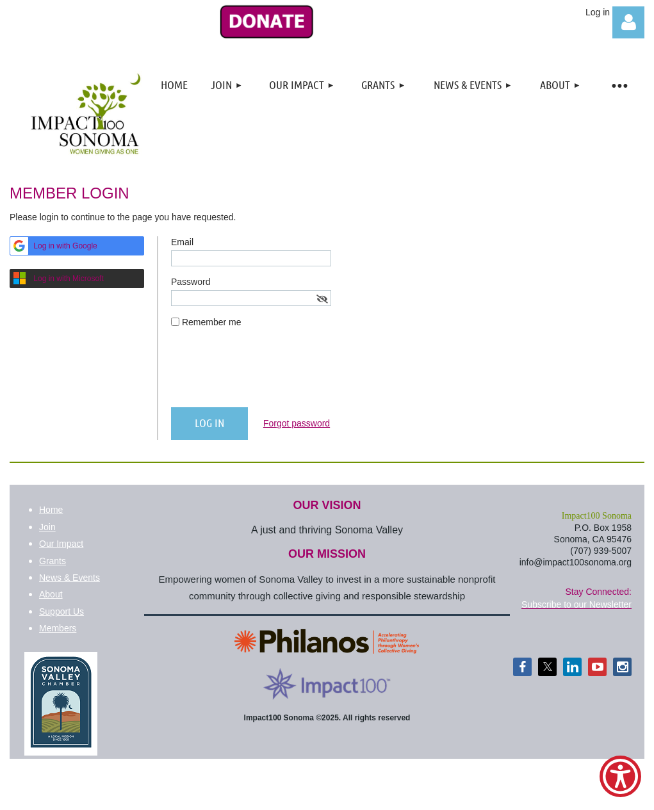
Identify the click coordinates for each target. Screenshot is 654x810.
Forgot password (296, 423)
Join (47, 527)
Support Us (61, 611)
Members (57, 628)
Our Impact (61, 544)
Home (51, 510)
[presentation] (268, 373)
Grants (52, 561)
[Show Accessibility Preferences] (620, 776)
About (51, 594)
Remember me (211, 322)
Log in (628, 22)
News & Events (69, 577)
